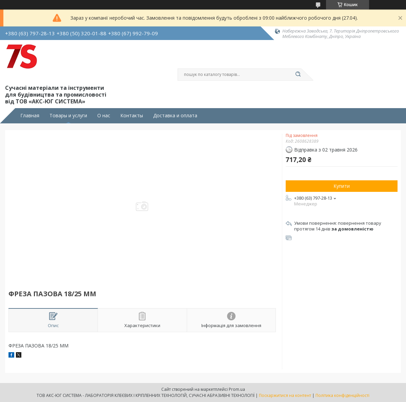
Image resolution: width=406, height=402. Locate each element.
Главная (29, 115)
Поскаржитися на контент (285, 395)
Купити (341, 186)
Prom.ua (237, 389)
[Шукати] (298, 74)
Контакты (131, 115)
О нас (103, 115)
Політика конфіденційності (342, 395)
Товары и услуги (68, 115)
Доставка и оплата (175, 115)
